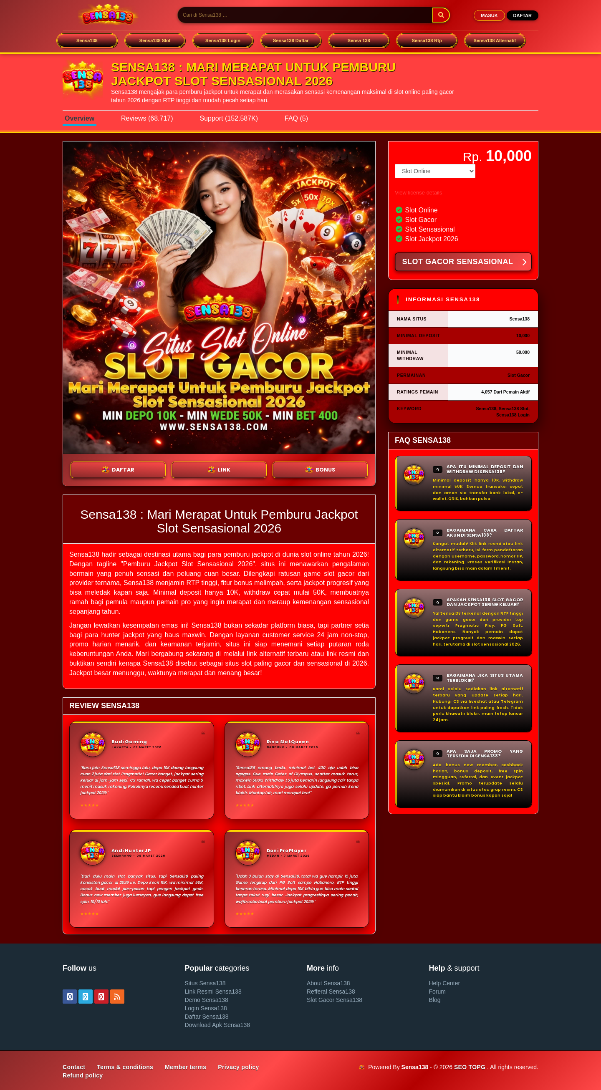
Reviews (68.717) (147, 118)
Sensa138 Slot (155, 40)
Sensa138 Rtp (427, 40)
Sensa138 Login (222, 40)
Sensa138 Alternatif (495, 40)
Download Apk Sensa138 (217, 1025)
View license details (418, 192)
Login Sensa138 (206, 1008)
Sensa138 (87, 40)
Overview (79, 118)
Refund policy (83, 1075)
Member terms (185, 1067)
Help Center (444, 983)
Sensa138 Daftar (291, 40)
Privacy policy (238, 1067)
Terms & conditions (125, 1067)
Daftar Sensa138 (207, 1016)
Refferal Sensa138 (331, 991)
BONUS (320, 470)
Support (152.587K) (228, 118)
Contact (74, 1067)
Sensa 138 (359, 40)
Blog (435, 1000)
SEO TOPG (469, 1067)
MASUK (489, 15)
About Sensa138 (328, 983)
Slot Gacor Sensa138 (334, 1000)
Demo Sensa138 (206, 1000)
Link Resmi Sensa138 (213, 991)
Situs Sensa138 (205, 983)
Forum (437, 991)
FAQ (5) (296, 118)
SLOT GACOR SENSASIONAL (464, 262)
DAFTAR (522, 15)
